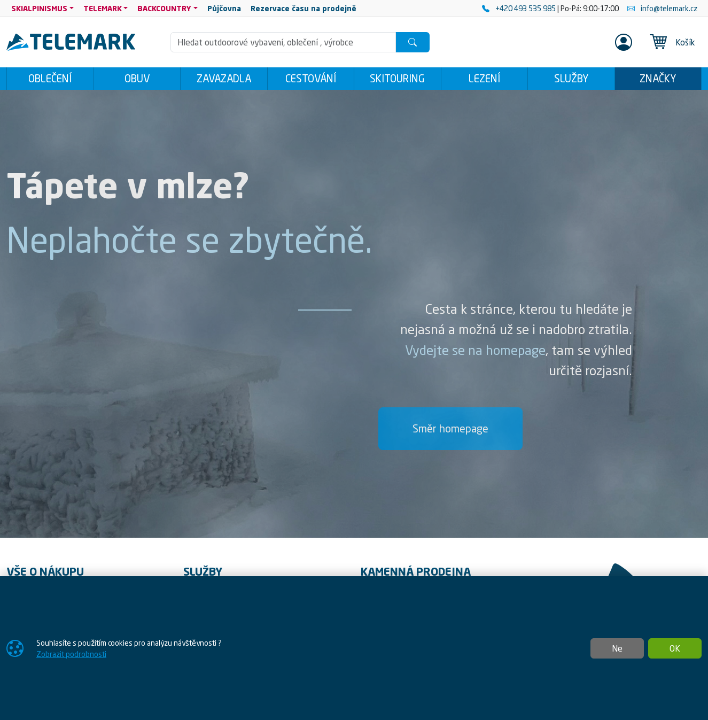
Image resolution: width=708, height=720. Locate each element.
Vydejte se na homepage (475, 350)
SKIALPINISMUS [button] (39, 8)
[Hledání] (283, 42)
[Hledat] (412, 42)
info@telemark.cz (662, 8)
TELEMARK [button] (102, 8)
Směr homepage (450, 428)
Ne (617, 648)
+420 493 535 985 (519, 8)
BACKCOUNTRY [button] (164, 8)
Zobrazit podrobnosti (71, 654)
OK (675, 648)
